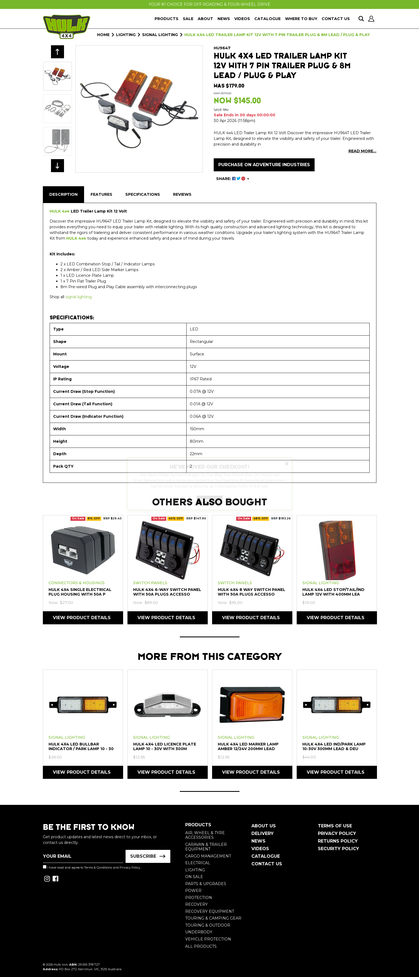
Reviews (182, 194)
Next (57, 165)
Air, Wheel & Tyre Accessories (205, 835)
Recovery (196, 904)
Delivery (262, 833)
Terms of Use (335, 825)
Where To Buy (301, 18)
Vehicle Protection (208, 939)
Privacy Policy (130, 867)
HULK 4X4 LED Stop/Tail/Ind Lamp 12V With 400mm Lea (333, 592)
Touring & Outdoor (207, 925)
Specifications (142, 194)
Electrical (197, 862)
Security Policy (338, 848)
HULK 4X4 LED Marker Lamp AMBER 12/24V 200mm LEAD (248, 746)
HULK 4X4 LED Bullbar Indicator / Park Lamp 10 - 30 (81, 746)
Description (63, 194)
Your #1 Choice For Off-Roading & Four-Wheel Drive (209, 4)
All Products (201, 946)
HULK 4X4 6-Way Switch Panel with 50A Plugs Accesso (167, 592)
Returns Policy (338, 841)
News (224, 18)
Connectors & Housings (77, 582)
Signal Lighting (320, 582)
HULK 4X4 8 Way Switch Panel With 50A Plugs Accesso (251, 592)
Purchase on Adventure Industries (264, 164)
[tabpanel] (83, 569)
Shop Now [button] (209, 504)
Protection (198, 897)
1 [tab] (209, 791)
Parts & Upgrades (205, 883)
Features (101, 194)
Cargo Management (208, 856)
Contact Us (336, 18)
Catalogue (267, 18)
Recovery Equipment (209, 911)
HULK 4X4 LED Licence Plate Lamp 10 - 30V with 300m (164, 746)
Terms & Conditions (98, 867)
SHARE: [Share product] (231, 178)
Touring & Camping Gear (213, 918)
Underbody (198, 932)
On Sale (194, 876)
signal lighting (78, 296)
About (205, 18)
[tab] (63, 194)
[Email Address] (83, 856)
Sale (188, 18)
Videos (242, 18)
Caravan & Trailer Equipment (206, 847)
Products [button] (166, 18)
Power (193, 890)
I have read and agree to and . (92, 867)
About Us (263, 825)
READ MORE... (362, 151)
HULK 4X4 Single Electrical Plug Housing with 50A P (80, 592)
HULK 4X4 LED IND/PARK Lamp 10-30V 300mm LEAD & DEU (334, 746)
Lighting (195, 869)
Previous (57, 51)
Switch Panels (150, 582)
